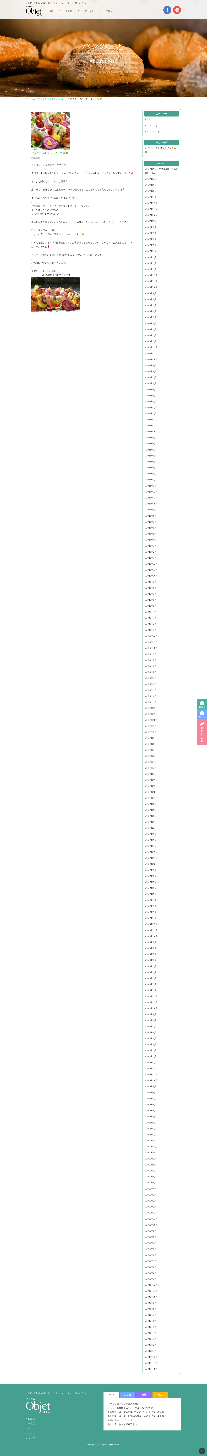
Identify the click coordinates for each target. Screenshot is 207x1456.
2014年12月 (152, 924)
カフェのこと (153, 131)
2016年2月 (151, 840)
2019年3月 (151, 690)
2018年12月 (152, 708)
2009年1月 (151, 1351)
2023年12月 (152, 347)
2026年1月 (151, 197)
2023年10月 (152, 359)
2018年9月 (151, 726)
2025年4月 (151, 251)
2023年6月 (151, 383)
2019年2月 (151, 696)
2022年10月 (152, 431)
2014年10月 (152, 936)
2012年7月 (151, 1098)
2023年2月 (151, 407)
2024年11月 (152, 281)
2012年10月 (152, 1080)
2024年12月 (152, 275)
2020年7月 (151, 594)
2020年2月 (151, 624)
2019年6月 (151, 672)
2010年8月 (151, 1237)
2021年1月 (151, 558)
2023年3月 (151, 401)
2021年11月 (152, 498)
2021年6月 (151, 528)
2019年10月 (152, 648)
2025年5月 (151, 245)
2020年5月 (151, 606)
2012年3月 (151, 1123)
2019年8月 (151, 660)
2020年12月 (152, 564)
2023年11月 (152, 353)
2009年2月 (151, 1345)
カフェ (127, 1394)
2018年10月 (152, 720)
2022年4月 (151, 467)
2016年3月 (151, 834)
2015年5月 (151, 894)
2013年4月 (151, 1044)
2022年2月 (151, 479)
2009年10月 (152, 1297)
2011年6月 (151, 1176)
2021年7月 (151, 522)
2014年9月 (151, 942)
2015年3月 (151, 906)
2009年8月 (151, 1309)
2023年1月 (151, 413)
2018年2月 (151, 768)
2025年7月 (151, 233)
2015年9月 (151, 870)
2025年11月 (152, 209)
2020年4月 (151, 612)
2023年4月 (151, 395)
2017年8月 (151, 804)
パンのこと (152, 125)
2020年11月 (152, 570)
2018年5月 (151, 750)
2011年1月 (151, 1207)
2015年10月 (152, 864)
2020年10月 (152, 576)
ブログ (109, 11)
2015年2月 (151, 912)
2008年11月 (152, 1363)
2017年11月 (152, 786)
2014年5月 (151, 966)
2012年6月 (151, 1104)
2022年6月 (151, 456)
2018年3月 (151, 762)
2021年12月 (152, 492)
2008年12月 (152, 1357)
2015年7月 (151, 882)
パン (30, 1428)
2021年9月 (151, 509)
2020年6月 (151, 600)
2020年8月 (151, 588)
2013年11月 (152, 1002)
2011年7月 (151, 1171)
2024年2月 (151, 335)
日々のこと (152, 119)
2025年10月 (152, 215)
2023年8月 (151, 371)
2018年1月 (151, 774)
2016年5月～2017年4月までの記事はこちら (161, 171)
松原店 (202, 707)
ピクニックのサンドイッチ (160, 150)
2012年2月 (151, 1129)
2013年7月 (151, 1026)
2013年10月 (152, 1008)
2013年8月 (151, 1020)
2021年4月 (151, 540)
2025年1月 (151, 269)
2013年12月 (152, 996)
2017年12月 (152, 780)
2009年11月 (152, 1291)
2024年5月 (151, 317)
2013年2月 (151, 1056)
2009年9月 (151, 1303)
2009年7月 (151, 1315)
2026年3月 (151, 185)
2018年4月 (151, 756)
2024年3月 (151, 329)
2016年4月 (151, 828)
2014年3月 (151, 978)
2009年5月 (151, 1327)
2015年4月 (151, 900)
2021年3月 (151, 546)
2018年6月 (151, 744)
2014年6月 (151, 960)
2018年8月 (151, 732)
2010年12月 (152, 1213)
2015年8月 (151, 876)
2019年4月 (151, 684)
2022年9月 (151, 437)
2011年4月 (151, 1189)
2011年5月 (151, 1182)
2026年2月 (151, 191)
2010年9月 (151, 1231)
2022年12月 (152, 419)
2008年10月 (152, 1369)
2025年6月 (151, 239)
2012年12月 (152, 1068)
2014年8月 (151, 948)
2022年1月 (151, 486)
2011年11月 (152, 1146)
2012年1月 (151, 1134)
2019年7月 (151, 666)
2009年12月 (152, 1285)
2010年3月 (151, 1267)
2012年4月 (151, 1116)
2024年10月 (152, 287)
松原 (144, 1394)
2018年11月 (152, 714)
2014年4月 (151, 972)
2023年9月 (151, 365)
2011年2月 (151, 1201)
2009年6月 (151, 1321)
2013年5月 (151, 1038)
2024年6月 (151, 311)
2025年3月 (151, 257)
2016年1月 (151, 846)
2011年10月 (152, 1152)
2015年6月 (151, 888)
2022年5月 (151, 462)
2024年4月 (151, 323)
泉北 (160, 1394)
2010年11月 (152, 1219)
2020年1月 (151, 630)
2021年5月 (151, 534)
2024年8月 (151, 299)
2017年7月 (151, 810)
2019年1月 (151, 702)
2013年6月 (151, 1032)
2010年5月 (151, 1255)
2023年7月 (151, 377)
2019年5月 (151, 678)
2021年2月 (151, 552)
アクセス (88, 11)
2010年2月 (151, 1273)
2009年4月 (151, 1333)
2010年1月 (151, 1279)
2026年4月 (151, 179)
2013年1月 (151, 1062)
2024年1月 (151, 341)
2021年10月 (152, 504)
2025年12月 (152, 203)
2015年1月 (151, 918)
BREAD (202, 732)
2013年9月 (151, 1014)
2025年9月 (151, 221)
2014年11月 (152, 930)
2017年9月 (151, 798)
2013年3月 (151, 1050)
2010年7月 (151, 1243)
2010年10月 (152, 1225)
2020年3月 (151, 618)
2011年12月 (152, 1140)
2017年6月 (151, 816)
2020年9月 (151, 582)
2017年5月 (151, 822)
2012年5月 (151, 1110)
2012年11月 (152, 1074)
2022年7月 (151, 450)
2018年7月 (151, 738)
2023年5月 (151, 389)
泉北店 (202, 717)
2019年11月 (152, 642)
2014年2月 (151, 984)
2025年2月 (151, 263)
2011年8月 (151, 1165)
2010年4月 (151, 1261)
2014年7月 (151, 954)
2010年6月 (151, 1249)
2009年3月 (151, 1339)
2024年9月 (151, 293)
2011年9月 (151, 1159)
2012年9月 (151, 1086)
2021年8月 (151, 516)
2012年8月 (151, 1092)
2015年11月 (152, 858)
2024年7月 (151, 305)
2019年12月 (152, 636)
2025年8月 (151, 227)
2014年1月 (151, 990)
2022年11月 (152, 425)
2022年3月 (151, 473)
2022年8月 (151, 443)
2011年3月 (151, 1195)
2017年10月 (152, 792)
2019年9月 (151, 654)
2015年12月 (152, 852)
